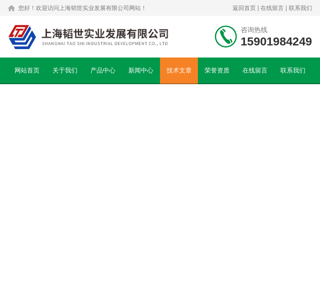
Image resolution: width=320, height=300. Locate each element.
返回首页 (244, 8)
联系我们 (300, 8)
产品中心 (102, 70)
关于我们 (65, 70)
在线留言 (272, 8)
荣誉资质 (217, 70)
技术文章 (179, 70)
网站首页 (27, 70)
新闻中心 (140, 70)
